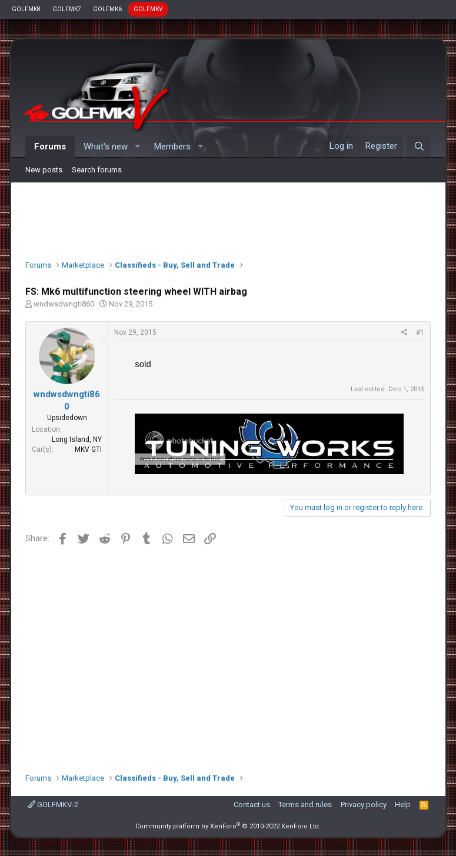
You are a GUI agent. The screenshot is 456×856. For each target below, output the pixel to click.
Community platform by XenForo (228, 826)
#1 (420, 332)
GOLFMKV (148, 9)
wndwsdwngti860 (64, 303)
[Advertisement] (228, 218)
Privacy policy (364, 804)
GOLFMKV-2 (53, 804)
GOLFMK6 (107, 9)
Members (172, 146)
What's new (106, 146)
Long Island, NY (77, 439)
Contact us (252, 804)
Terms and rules (305, 804)
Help (403, 804)
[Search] (418, 146)
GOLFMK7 (66, 9)
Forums (50, 146)
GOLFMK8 (26, 9)
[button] (137, 147)
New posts (43, 169)
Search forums (97, 169)
